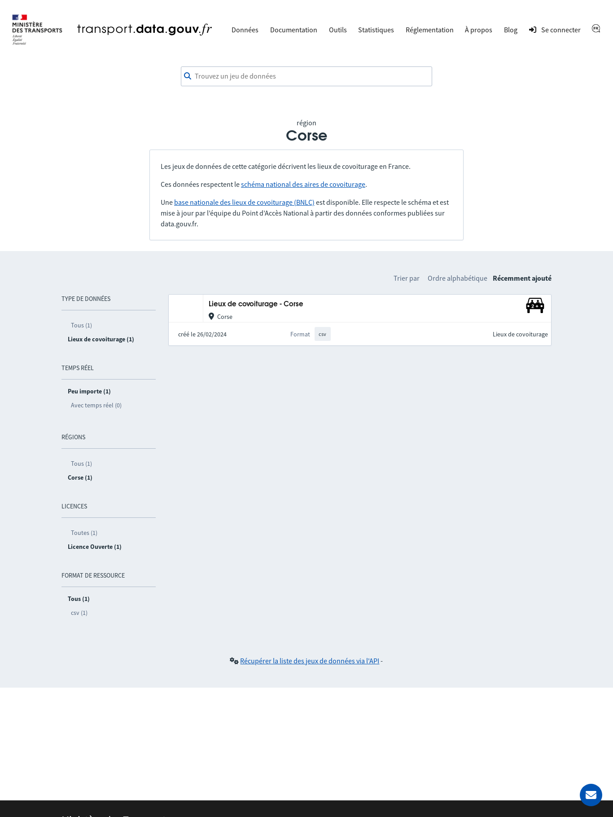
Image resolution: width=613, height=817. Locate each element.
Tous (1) (81, 325)
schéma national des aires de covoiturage (303, 184)
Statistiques (376, 29)
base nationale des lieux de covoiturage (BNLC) (244, 202)
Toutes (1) (84, 533)
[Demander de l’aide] (591, 795)
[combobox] (306, 76)
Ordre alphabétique (457, 278)
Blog (510, 29)
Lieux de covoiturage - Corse (256, 304)
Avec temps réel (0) (96, 405)
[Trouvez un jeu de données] (306, 76)
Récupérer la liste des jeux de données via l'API (309, 660)
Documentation (293, 29)
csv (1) (79, 613)
